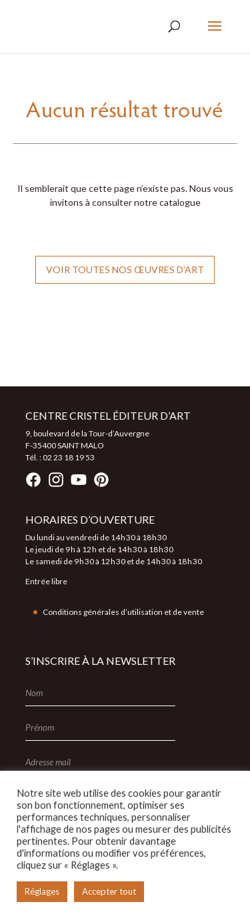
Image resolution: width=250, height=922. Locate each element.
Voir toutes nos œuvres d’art (125, 269)
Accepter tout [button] (109, 891)
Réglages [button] (42, 891)
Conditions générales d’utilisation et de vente (123, 612)
